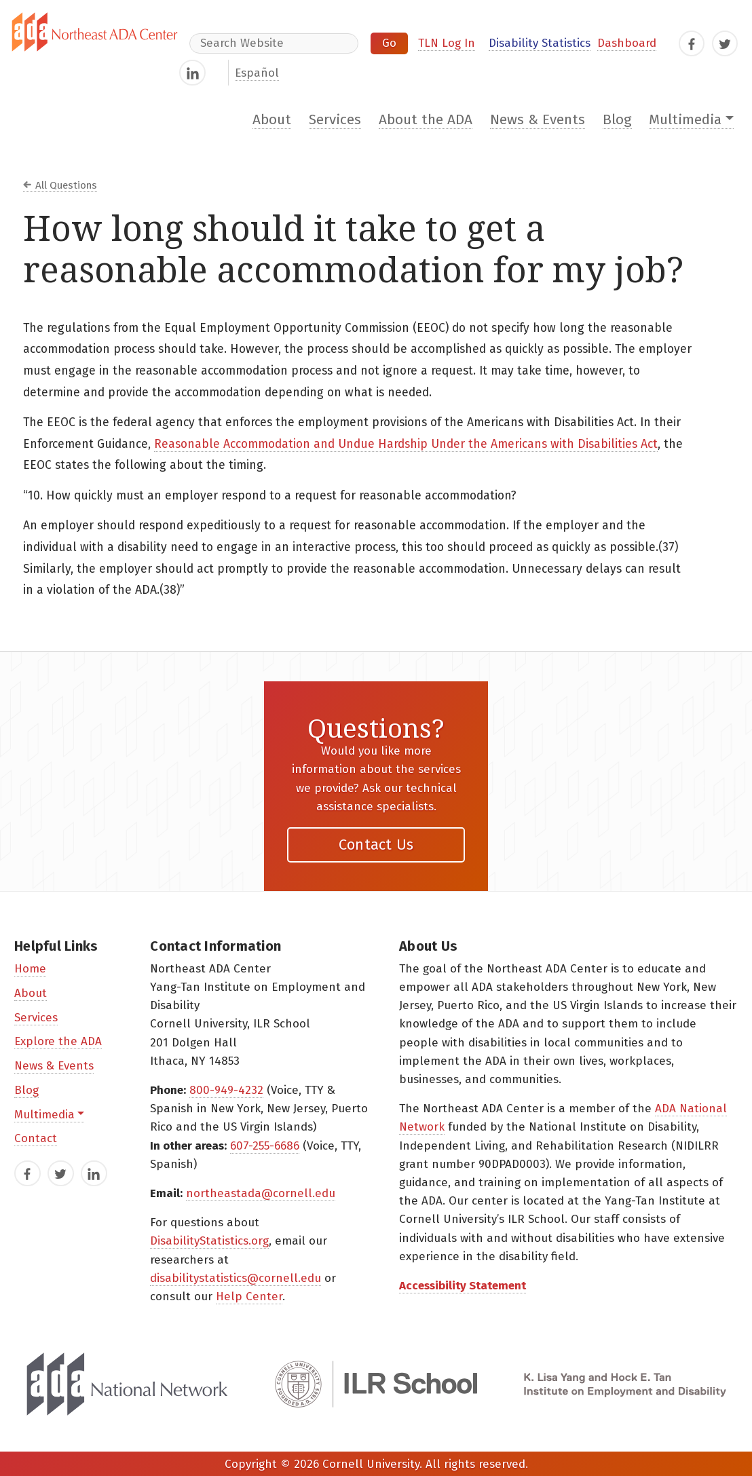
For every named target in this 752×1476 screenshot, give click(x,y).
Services (335, 119)
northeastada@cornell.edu (260, 1193)
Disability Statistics (539, 43)
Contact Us (376, 844)
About (271, 119)
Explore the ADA (58, 1041)
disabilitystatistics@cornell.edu (235, 1278)
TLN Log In (446, 43)
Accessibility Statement (462, 1286)
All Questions (66, 185)
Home (30, 969)
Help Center (249, 1296)
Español (257, 73)
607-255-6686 (264, 1146)
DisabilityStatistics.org (209, 1241)
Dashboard (626, 43)
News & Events (537, 119)
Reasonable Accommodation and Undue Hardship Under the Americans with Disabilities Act (406, 444)
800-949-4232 (226, 1090)
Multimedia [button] (685, 119)
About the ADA (425, 119)
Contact (35, 1138)
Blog (617, 119)
